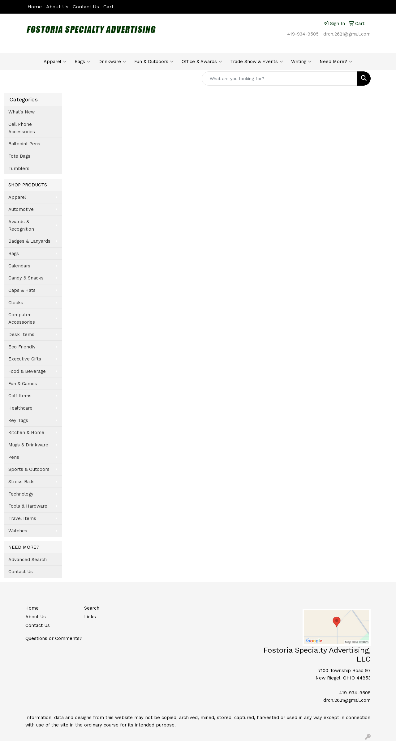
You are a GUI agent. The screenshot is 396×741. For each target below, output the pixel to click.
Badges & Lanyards (29, 241)
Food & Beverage (27, 371)
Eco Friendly (22, 347)
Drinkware (112, 61)
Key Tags (18, 420)
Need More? (336, 61)
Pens (13, 457)
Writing (301, 61)
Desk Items (21, 334)
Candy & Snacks (26, 278)
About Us (57, 7)
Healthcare (20, 408)
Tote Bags (19, 156)
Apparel (55, 61)
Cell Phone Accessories (21, 127)
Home (35, 7)
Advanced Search (27, 559)
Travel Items (22, 518)
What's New (21, 112)
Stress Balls (21, 481)
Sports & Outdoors (29, 469)
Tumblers (18, 168)
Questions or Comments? (53, 638)
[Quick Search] (280, 78)
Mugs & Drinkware (28, 445)
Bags (82, 61)
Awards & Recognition (21, 225)
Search (91, 608)
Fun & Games (22, 383)
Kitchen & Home (26, 432)
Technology (20, 494)
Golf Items (20, 395)
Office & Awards (202, 61)
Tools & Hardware (27, 506)
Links (90, 617)
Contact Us (86, 7)
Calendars (19, 266)
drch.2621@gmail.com (347, 34)
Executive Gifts (24, 359)
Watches (17, 531)
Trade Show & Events (256, 61)
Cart (108, 7)
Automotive (21, 209)
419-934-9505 (303, 34)
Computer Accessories (21, 318)
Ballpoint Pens (24, 144)
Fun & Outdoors (154, 61)
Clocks (15, 302)
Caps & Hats (22, 290)
